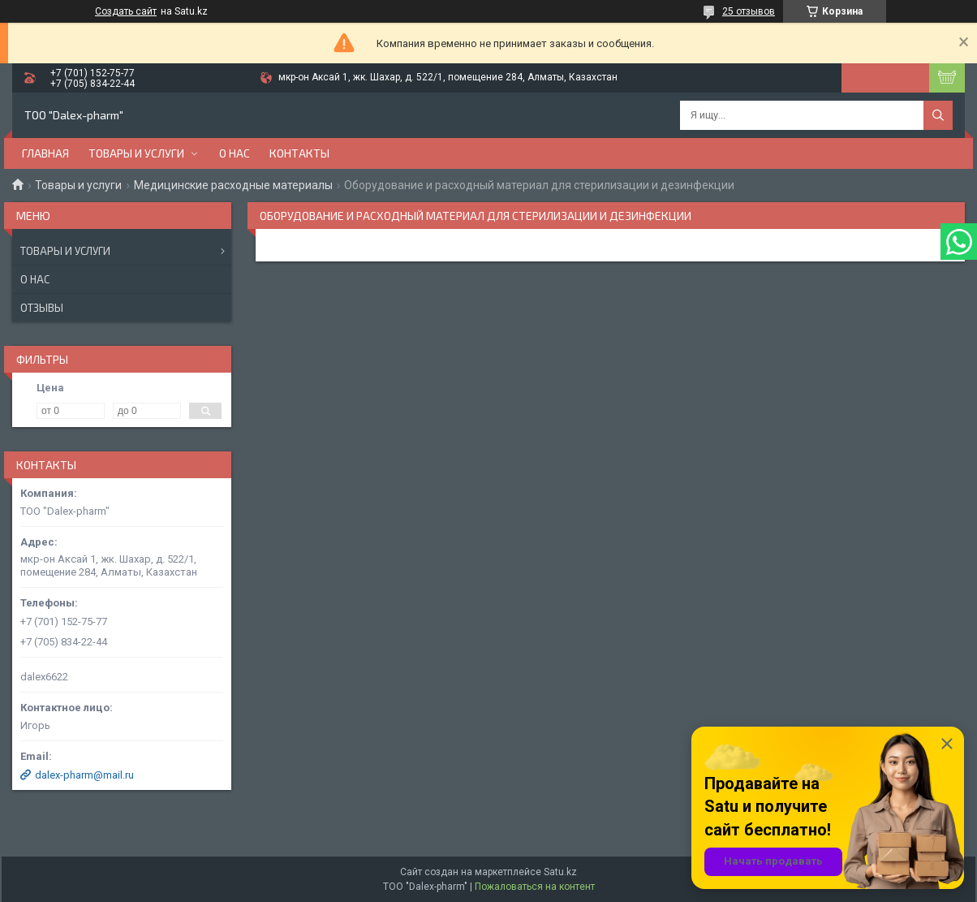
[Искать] (938, 115)
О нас (234, 153)
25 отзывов (748, 11)
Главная (45, 153)
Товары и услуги (136, 153)
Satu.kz (560, 872)
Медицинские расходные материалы (233, 185)
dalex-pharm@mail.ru (84, 775)
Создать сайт (126, 11)
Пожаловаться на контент (535, 886)
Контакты (299, 153)
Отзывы (41, 307)
